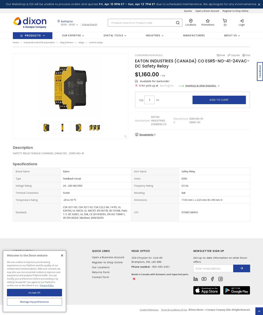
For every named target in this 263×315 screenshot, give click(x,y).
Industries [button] (153, 35)
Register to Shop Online (235, 10)
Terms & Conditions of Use (174, 309)
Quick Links (101, 251)
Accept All (34, 292)
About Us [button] (230, 35)
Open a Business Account (108, 257)
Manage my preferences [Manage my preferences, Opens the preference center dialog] (34, 301)
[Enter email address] (213, 268)
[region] (34, 281)
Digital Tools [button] (113, 35)
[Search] (145, 22)
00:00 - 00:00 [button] (68, 24)
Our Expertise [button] (71, 35)
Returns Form (101, 272)
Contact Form (100, 277)
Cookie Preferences (149, 310)
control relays (96, 42)
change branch (89, 24)
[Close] (62, 255)
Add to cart (219, 100)
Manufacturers (194, 35)
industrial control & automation (39, 42)
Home (16, 42)
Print (247, 55)
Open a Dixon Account (207, 10)
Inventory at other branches (201, 85)
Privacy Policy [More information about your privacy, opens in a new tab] (47, 285)
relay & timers (67, 42)
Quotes (188, 10)
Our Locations (101, 267)
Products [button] (33, 35)
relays (81, 42)
